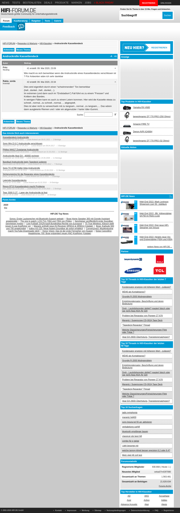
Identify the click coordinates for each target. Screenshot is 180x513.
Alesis (164, 504)
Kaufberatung (20, 21)
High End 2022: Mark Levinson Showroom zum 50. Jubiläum (154, 203)
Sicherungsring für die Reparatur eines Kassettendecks (28, 174)
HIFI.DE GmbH (18, 510)
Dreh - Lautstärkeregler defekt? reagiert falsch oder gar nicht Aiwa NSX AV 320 (146, 309)
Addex (164, 500)
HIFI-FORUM (9, 43)
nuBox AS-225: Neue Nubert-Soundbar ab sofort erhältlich (56, 228)
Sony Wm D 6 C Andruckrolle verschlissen (22, 143)
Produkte (62, 2)
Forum (6, 21)
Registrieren (169, 510)
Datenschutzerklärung (140, 510)
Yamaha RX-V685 (141, 107)
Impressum (71, 510)
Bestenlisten (32, 2)
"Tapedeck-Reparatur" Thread (136, 325)
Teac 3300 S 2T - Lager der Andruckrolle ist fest (25, 192)
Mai (5, 208)
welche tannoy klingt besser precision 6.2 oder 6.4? (146, 450)
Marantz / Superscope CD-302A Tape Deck (142, 320)
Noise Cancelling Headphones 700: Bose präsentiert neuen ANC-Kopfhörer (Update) (69, 232)
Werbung (85, 510)
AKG (146, 496)
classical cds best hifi (132, 436)
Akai (146, 504)
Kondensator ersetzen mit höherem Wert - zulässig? (146, 287)
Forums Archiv (165, 486)
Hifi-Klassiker (46, 43)
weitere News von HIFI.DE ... (159, 247)
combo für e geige (130, 441)
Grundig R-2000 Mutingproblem (137, 296)
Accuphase (164, 496)
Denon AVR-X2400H (142, 131)
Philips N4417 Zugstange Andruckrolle (20, 149)
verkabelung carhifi (131, 427)
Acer (129, 500)
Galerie (57, 21)
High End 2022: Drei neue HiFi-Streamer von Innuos (154, 226)
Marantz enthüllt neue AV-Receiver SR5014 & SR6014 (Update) (63, 226)
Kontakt (58, 510)
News (5, 2)
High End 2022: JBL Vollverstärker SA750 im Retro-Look (156, 214)
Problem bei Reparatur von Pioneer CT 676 (142, 315)
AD (129, 496)
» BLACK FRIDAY (104, 2)
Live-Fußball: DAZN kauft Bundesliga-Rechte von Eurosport (54, 223)
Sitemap (98, 510)
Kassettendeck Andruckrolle (16, 137)
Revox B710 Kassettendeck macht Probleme (24, 186)
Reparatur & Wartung (27, 43)
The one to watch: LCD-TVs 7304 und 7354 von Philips (46, 221)
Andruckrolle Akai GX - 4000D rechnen (21, 156)
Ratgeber (36, 21)
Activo (147, 500)
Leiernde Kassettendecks (15, 180)
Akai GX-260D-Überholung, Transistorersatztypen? (146, 337)
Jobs (88, 2)
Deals (48, 2)
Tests (16, 2)
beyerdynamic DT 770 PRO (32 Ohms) (151, 141)
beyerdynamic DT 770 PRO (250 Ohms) (152, 116)
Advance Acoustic (129, 504)
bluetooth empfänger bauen (135, 431)
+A (115, 56)
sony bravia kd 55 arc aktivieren (137, 422)
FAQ (156, 510)
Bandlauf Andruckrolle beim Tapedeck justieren (25, 162)
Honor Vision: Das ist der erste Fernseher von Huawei (67, 231)
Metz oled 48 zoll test (132, 455)
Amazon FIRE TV (141, 124)
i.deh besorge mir (130, 445)
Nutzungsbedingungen (116, 510)
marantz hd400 (129, 417)
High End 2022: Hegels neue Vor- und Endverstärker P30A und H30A (156, 238)
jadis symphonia (129, 412)
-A (111, 56)
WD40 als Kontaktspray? (133, 292)
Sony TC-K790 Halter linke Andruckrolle (21, 168)
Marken (76, 2)
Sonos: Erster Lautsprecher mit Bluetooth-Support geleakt (36, 219)
